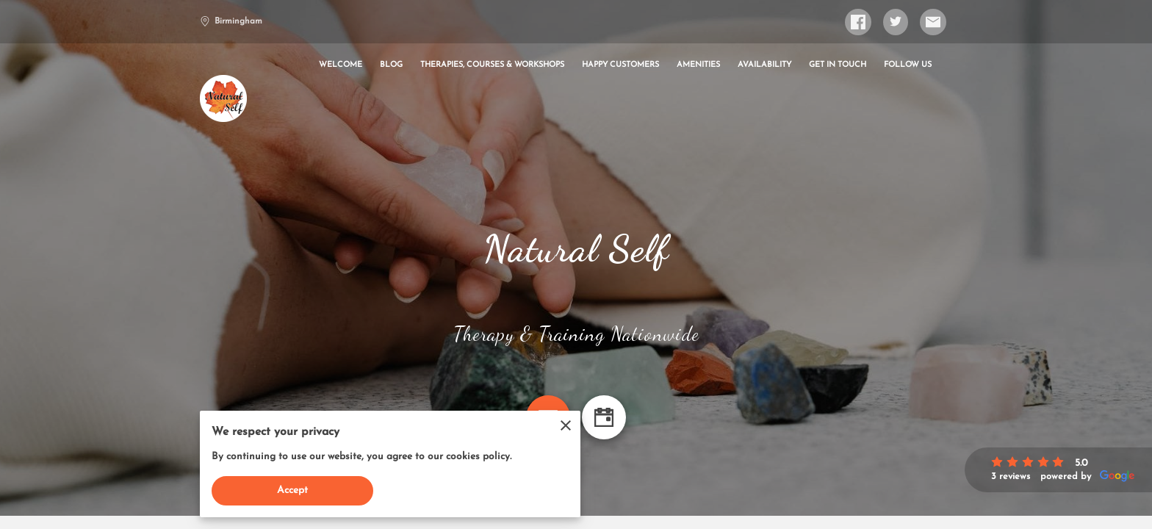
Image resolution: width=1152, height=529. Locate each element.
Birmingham (231, 21)
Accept (293, 490)
